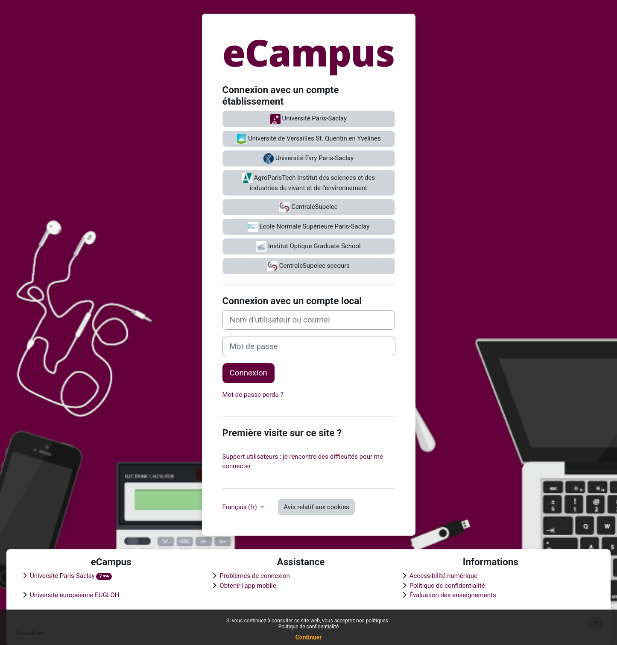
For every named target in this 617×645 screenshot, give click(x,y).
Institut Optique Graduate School (308, 246)
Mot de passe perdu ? (253, 395)
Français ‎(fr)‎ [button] (240, 507)
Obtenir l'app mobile (247, 585)
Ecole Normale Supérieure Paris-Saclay (309, 227)
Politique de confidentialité (308, 627)
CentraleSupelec (308, 207)
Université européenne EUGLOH (74, 595)
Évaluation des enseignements (452, 595)
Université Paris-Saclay (308, 119)
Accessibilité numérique (443, 576)
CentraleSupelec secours (308, 266)
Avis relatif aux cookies (316, 507)
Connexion (248, 373)
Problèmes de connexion (254, 576)
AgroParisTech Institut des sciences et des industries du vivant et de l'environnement (308, 182)
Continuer (308, 637)
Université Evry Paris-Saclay (308, 158)
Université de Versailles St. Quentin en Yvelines (308, 139)
